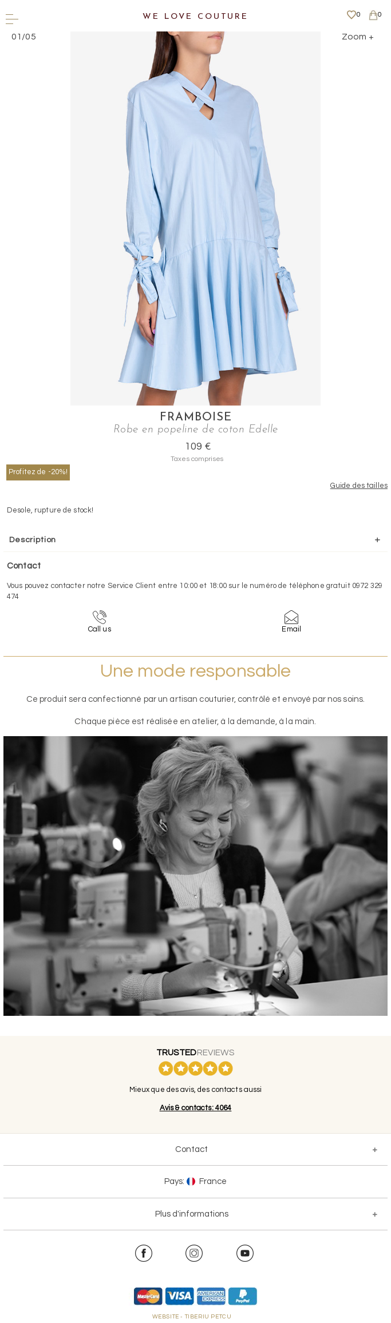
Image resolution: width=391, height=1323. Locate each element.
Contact (191, 1149)
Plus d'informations (191, 1214)
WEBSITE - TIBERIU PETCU (192, 1317)
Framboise (196, 417)
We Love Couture (195, 17)
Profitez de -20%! (38, 472)
